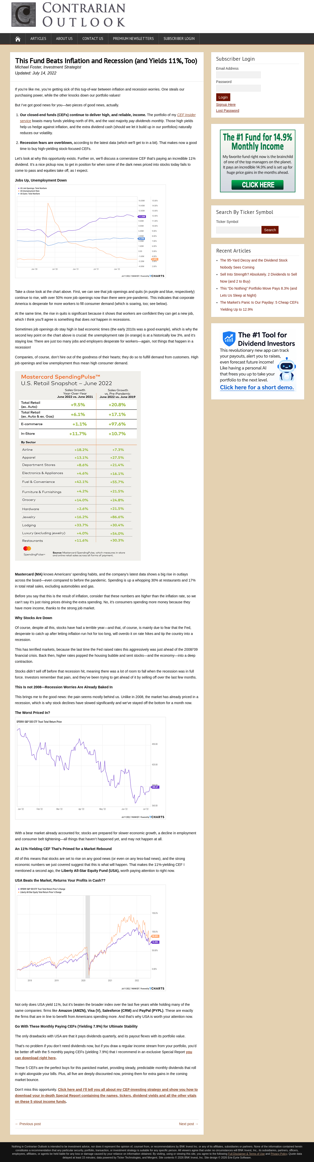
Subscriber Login (179, 38)
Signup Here (226, 105)
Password (224, 82)
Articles (38, 38)
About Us (64, 38)
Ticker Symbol (227, 222)
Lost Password (227, 111)
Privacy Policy (279, 1153)
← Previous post (28, 1124)
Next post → (188, 1124)
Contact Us (92, 38)
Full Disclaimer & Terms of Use (246, 1153)
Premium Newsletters (133, 38)
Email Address (227, 68)
